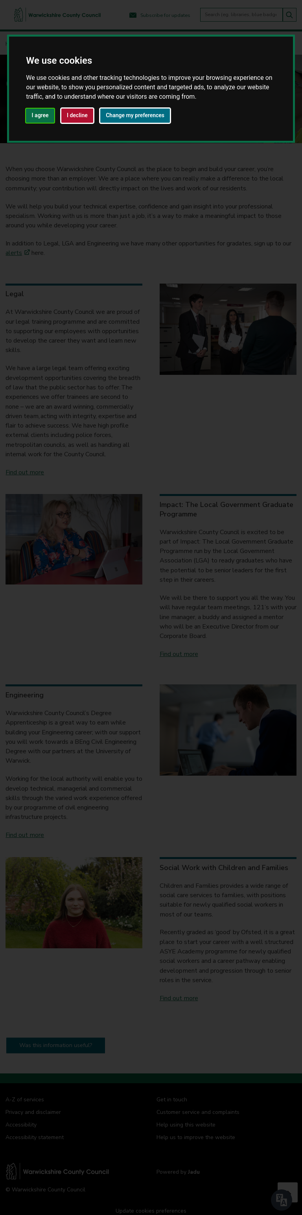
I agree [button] (40, 115)
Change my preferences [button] (135, 115)
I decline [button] (77, 115)
